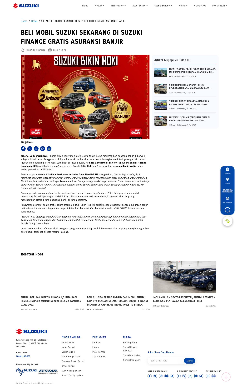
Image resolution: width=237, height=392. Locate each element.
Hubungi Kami (130, 342)
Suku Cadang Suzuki (71, 370)
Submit (190, 361)
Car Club (96, 342)
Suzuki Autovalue (131, 355)
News (33, 21)
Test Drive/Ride (227, 200)
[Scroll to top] (226, 376)
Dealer (227, 181)
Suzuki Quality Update (72, 375)
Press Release (98, 352)
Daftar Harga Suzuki (71, 356)
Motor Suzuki (68, 347)
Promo (95, 347)
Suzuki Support (163, 5)
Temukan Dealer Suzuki (73, 361)
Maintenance (118, 5)
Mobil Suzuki (68, 342)
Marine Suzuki (68, 352)
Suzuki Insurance (131, 360)
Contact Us (200, 5)
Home (85, 5)
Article (183, 5)
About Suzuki (140, 5)
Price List (227, 171)
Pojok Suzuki (219, 5)
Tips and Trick (98, 356)
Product (99, 5)
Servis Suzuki (68, 366)
